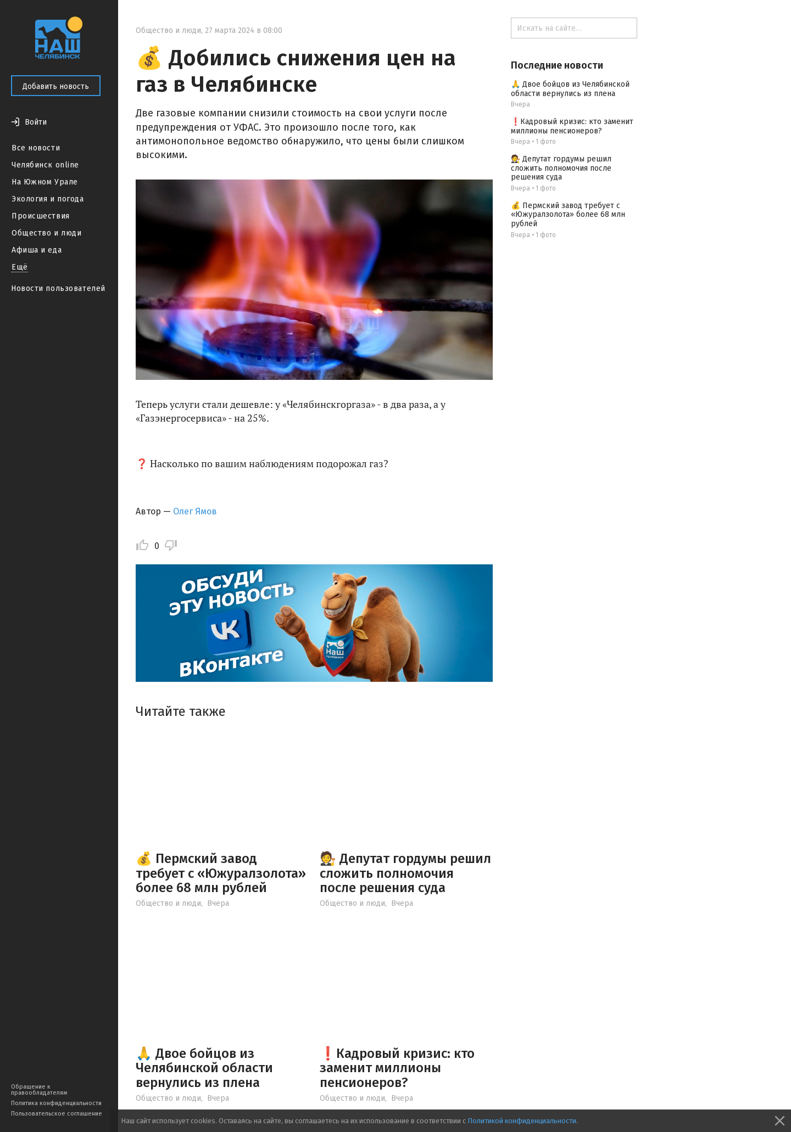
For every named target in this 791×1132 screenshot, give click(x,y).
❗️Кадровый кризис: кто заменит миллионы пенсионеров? (397, 1068)
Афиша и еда (37, 250)
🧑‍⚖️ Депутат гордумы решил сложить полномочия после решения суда (405, 873)
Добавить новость (56, 86)
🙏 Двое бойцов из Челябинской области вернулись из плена (204, 1068)
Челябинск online (45, 165)
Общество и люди (46, 233)
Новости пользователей (58, 288)
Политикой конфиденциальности (521, 1121)
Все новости (36, 148)
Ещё (20, 267)
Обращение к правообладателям (39, 1090)
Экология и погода (48, 199)
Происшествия (41, 216)
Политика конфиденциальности (56, 1103)
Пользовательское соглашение (56, 1114)
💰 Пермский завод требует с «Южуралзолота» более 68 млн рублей (221, 873)
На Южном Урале (45, 182)
